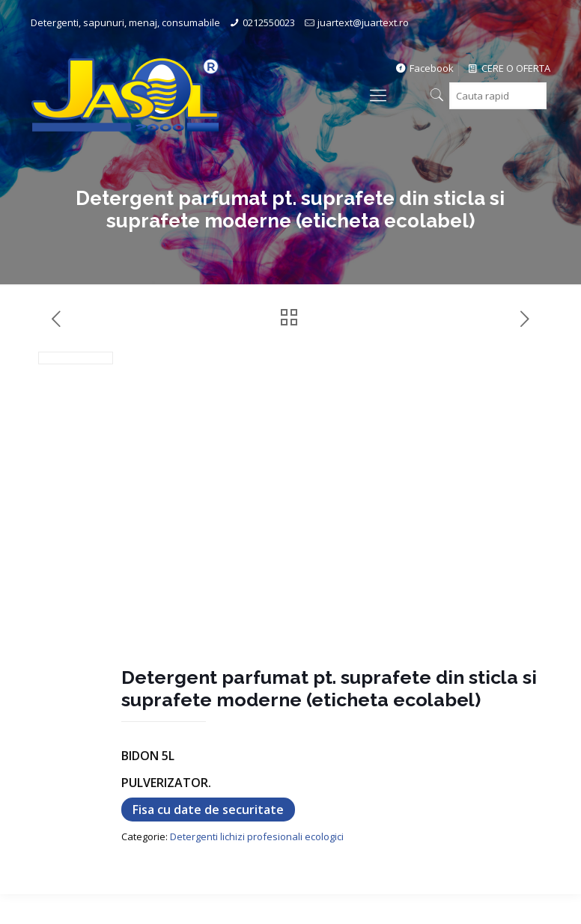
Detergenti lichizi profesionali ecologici (257, 836)
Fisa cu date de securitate (208, 809)
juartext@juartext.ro (363, 22)
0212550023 (269, 22)
